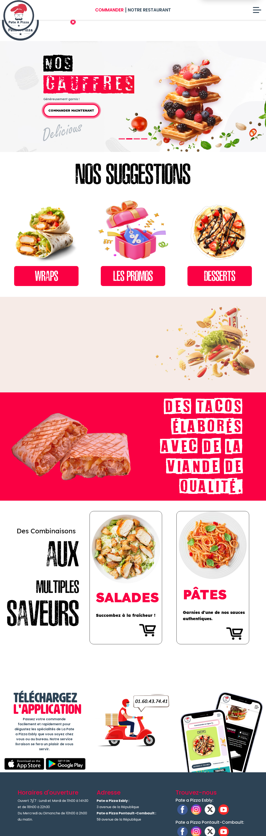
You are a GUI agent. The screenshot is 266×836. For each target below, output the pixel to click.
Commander (109, 10)
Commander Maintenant (71, 122)
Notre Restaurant (149, 10)
